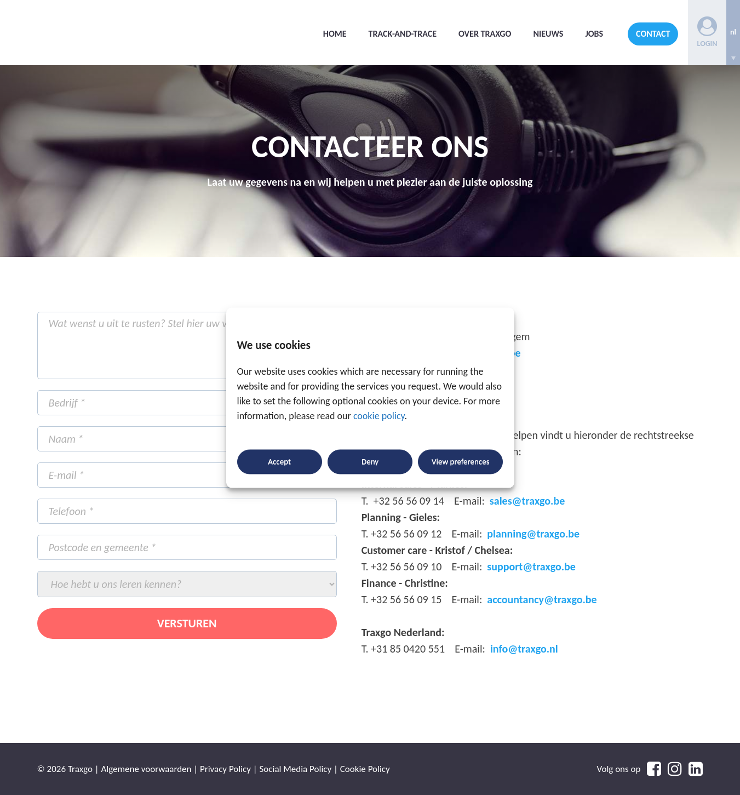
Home (335, 33)
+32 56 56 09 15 (406, 599)
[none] (733, 32)
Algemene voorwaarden (146, 769)
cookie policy (379, 416)
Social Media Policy (296, 769)
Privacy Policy (225, 769)
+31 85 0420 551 (408, 648)
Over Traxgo (484, 33)
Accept (279, 462)
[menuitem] (733, 32)
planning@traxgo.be (533, 533)
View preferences (460, 462)
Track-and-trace (403, 33)
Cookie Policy (365, 769)
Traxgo (119, 32)
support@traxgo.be (531, 566)
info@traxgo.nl (524, 648)
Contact (653, 33)
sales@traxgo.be (527, 500)
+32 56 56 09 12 (406, 533)
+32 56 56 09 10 (406, 566)
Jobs (594, 33)
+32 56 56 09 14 (409, 500)
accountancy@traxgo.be (541, 599)
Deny (370, 462)
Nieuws (548, 33)
